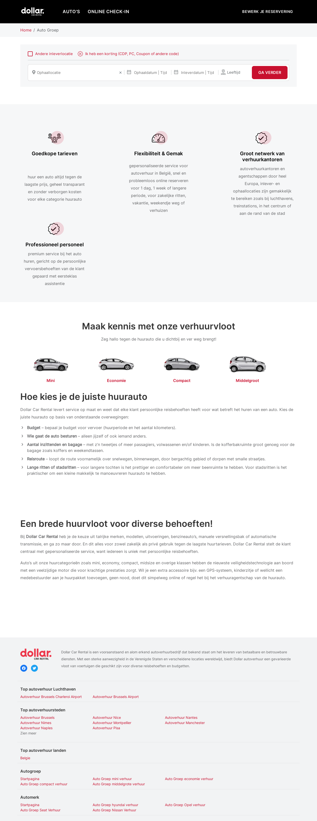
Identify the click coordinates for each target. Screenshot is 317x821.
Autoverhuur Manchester (111, 660)
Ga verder (269, 72)
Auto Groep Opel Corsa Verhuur (257, 763)
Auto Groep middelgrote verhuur (46, 716)
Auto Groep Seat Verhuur (252, 737)
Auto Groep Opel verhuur (181, 737)
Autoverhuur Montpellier (39, 660)
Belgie (25, 690)
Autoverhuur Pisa (246, 660)
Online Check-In (108, 11)
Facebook (23, 605)
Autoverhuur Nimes (247, 655)
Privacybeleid (127, 813)
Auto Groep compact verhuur (255, 711)
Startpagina (29, 711)
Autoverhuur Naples (177, 660)
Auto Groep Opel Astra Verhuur (186, 763)
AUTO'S (71, 11)
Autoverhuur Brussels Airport (114, 634)
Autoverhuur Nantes (177, 655)
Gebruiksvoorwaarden (161, 813)
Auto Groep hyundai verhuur (113, 737)
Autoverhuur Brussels (37, 655)
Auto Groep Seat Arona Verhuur (45, 768)
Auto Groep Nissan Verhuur (42, 742)
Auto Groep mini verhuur (110, 711)
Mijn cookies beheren (201, 813)
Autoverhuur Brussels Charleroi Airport (51, 634)
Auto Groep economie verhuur (185, 711)
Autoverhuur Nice (105, 655)
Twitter (34, 605)
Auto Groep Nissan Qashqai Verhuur (120, 763)
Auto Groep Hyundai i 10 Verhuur (46, 763)
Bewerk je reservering (267, 11)
